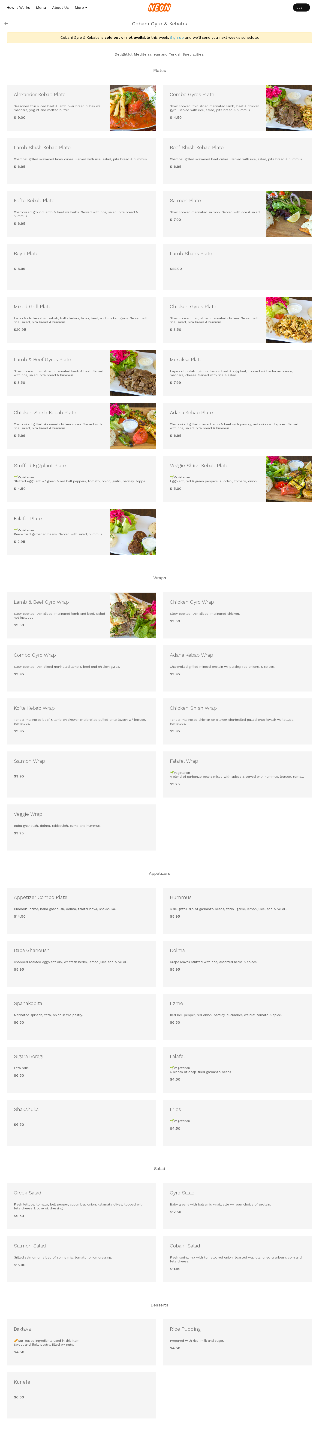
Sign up (177, 37)
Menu (41, 7)
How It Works (18, 7)
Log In (301, 7)
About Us (60, 7)
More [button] (81, 7)
